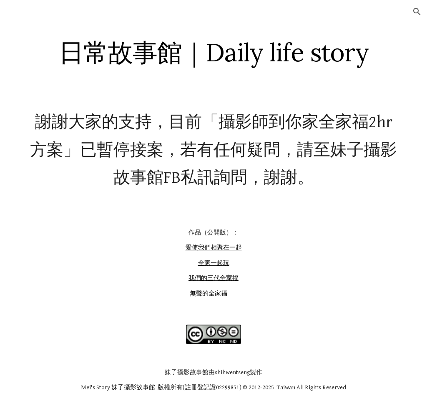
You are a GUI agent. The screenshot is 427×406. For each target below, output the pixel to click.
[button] (417, 12)
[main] (213, 52)
